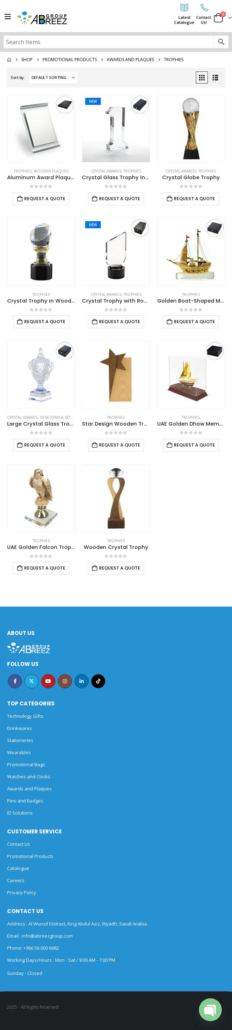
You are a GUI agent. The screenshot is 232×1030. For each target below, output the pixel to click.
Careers (15, 880)
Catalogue (18, 868)
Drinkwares (19, 728)
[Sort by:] (53, 77)
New (93, 101)
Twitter (31, 681)
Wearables (19, 752)
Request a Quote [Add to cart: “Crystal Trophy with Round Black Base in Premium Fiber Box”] (119, 322)
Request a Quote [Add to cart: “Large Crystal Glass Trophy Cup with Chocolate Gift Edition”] (44, 445)
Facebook (15, 681)
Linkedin (81, 681)
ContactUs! (203, 20)
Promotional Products (30, 856)
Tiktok (98, 681)
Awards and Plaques (29, 788)
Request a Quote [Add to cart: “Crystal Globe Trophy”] (194, 199)
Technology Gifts (25, 716)
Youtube (48, 681)
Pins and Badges (25, 800)
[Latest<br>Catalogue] (184, 7)
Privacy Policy (21, 892)
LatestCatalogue (184, 20)
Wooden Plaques (51, 171)
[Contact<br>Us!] (204, 7)
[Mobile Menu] (8, 17)
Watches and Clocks (28, 776)
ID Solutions (20, 813)
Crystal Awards (106, 171)
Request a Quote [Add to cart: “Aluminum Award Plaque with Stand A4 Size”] (44, 199)
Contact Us (18, 844)
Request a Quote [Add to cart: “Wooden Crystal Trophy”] (119, 568)
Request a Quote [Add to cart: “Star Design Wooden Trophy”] (119, 445)
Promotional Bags (26, 764)
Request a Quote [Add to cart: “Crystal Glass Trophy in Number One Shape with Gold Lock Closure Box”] (119, 199)
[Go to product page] (40, 128)
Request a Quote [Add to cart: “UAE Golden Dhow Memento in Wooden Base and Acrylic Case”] (194, 445)
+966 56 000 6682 (41, 948)
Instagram (65, 681)
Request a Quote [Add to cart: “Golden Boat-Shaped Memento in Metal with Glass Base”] (194, 322)
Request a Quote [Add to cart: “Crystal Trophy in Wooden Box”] (44, 322)
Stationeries (20, 740)
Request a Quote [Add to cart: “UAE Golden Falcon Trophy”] (44, 568)
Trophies (23, 171)
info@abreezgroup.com (47, 936)
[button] (202, 77)
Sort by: (18, 77)
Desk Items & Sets (56, 417)
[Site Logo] (42, 18)
